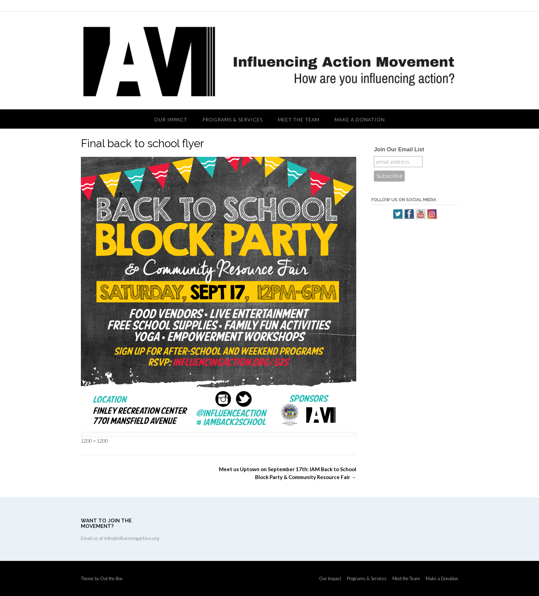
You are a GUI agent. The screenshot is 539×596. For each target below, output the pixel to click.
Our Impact (170, 119)
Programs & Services (232, 119)
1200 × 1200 (94, 441)
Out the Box (111, 578)
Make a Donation (360, 119)
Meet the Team (298, 119)
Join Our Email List (399, 149)
